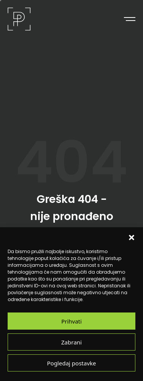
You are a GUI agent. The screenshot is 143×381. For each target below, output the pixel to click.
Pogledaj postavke (71, 363)
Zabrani (71, 342)
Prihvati (71, 321)
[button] (131, 237)
